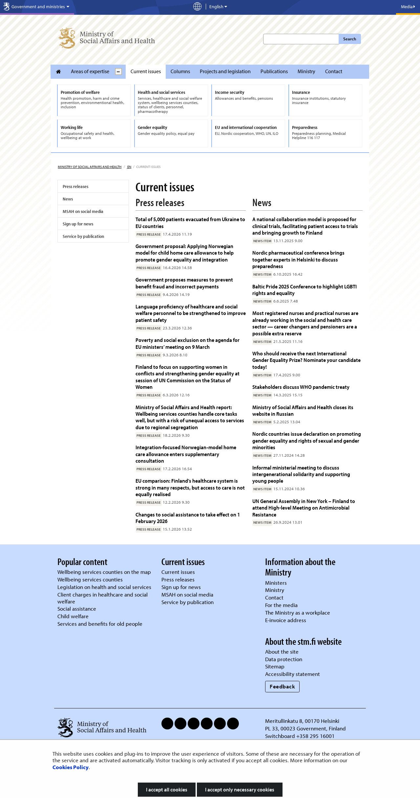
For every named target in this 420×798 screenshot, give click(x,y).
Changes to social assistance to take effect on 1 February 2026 (188, 517)
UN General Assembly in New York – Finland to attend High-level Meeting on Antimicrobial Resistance (303, 507)
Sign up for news (78, 224)
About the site (282, 651)
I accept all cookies (166, 789)
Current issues (146, 71)
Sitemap (274, 666)
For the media (281, 604)
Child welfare (73, 616)
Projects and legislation (225, 71)
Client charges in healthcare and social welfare (102, 598)
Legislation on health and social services (104, 586)
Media (408, 7)
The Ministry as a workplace (297, 612)
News (68, 199)
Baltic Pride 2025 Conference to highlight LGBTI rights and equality (304, 289)
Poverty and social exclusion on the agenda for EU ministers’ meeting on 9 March (188, 343)
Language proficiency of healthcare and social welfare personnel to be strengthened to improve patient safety (191, 313)
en (129, 166)
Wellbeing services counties (90, 579)
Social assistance (76, 608)
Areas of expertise (90, 71)
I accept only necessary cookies (239, 789)
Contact (333, 71)
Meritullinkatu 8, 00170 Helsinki (302, 720)
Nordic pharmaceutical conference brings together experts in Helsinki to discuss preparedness (298, 259)
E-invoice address (285, 620)
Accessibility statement (292, 673)
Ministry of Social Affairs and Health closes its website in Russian (302, 410)
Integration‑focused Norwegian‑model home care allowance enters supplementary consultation (186, 454)
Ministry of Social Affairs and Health (89, 166)
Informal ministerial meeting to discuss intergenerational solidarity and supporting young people (301, 474)
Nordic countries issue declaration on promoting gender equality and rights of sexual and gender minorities (306, 440)
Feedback (282, 686)
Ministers (276, 582)
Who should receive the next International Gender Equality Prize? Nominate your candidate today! (306, 360)
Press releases (75, 186)
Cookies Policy (70, 767)
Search (349, 38)
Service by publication (83, 236)
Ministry (306, 71)
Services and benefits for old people (99, 623)
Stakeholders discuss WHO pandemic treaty (300, 386)
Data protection (283, 659)
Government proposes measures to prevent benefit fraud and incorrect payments (184, 282)
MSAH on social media (83, 211)
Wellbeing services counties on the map (104, 571)
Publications (274, 71)
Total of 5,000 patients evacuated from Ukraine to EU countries (190, 222)
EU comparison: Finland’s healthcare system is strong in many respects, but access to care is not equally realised (190, 487)
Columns (180, 71)
